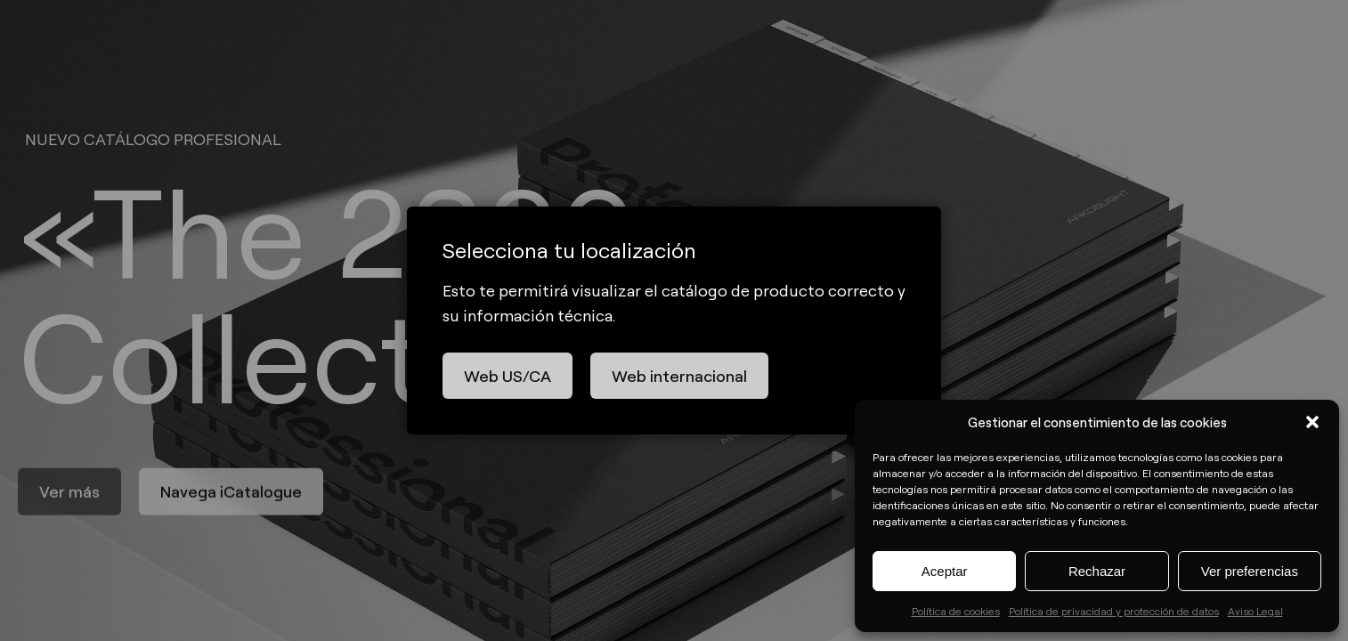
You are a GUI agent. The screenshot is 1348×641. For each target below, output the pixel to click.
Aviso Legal (1255, 611)
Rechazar (1096, 571)
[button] (1312, 422)
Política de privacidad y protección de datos (1114, 611)
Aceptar (945, 571)
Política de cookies (956, 611)
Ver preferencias (1249, 571)
